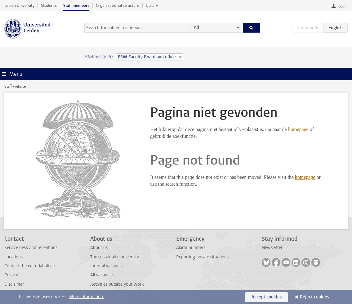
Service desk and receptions (30, 248)
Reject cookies (314, 297)
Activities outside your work (117, 284)
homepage (298, 129)
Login (343, 6)
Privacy (11, 275)
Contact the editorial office (29, 266)
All (196, 27)
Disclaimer (14, 284)
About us (99, 248)
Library (152, 5)
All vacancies (102, 275)
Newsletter (272, 248)
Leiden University (19, 5)
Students (49, 5)
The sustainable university (114, 257)
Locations (13, 257)
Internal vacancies (107, 266)
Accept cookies (267, 297)
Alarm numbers (190, 248)
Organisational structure (117, 5)
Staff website (15, 86)
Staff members (76, 5)
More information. (86, 297)
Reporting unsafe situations (202, 257)
